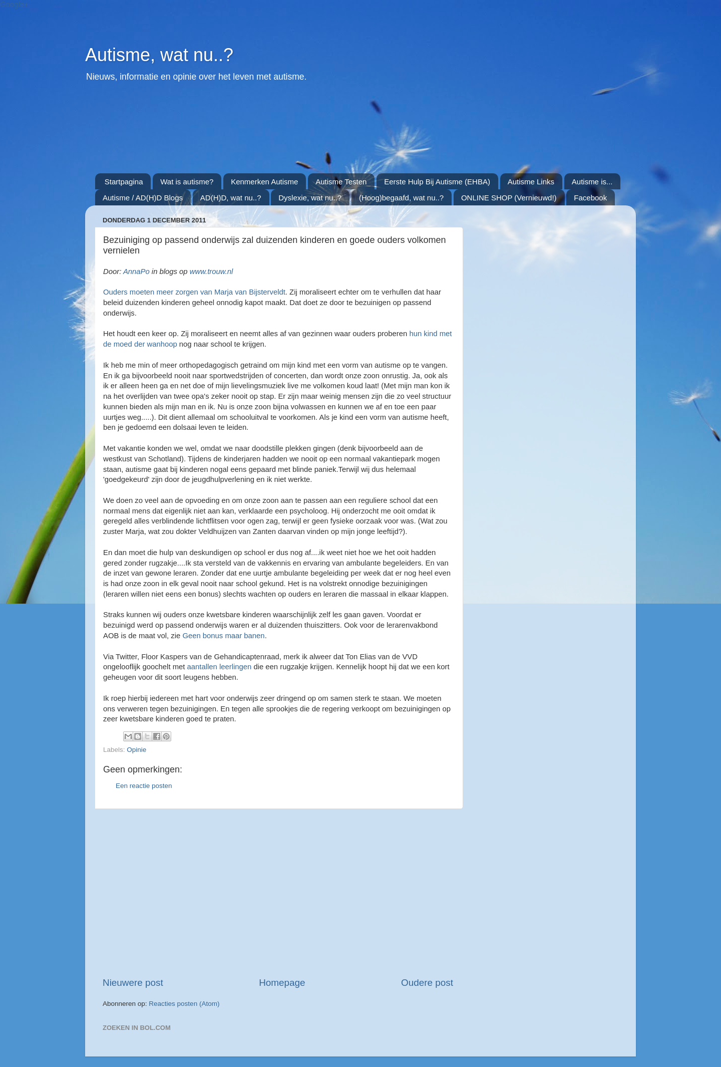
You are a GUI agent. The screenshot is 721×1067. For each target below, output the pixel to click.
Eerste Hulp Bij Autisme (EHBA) (437, 181)
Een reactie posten (144, 785)
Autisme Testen (341, 181)
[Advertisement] (338, 133)
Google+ (14, 4)
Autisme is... (592, 181)
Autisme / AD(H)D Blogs (143, 197)
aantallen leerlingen (219, 667)
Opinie (136, 749)
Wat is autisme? (186, 181)
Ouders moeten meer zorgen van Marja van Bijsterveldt (194, 292)
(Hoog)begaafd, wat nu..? (401, 197)
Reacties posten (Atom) (184, 1003)
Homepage (282, 982)
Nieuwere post (133, 982)
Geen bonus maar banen (223, 636)
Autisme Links (531, 181)
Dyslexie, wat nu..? (309, 197)
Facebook (590, 197)
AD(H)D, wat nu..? (230, 197)
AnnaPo (136, 272)
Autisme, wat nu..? (159, 55)
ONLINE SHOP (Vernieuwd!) (509, 197)
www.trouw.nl (211, 272)
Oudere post (427, 982)
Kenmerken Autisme (264, 181)
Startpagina (124, 181)
